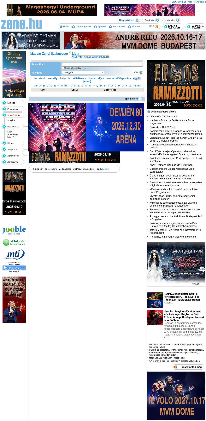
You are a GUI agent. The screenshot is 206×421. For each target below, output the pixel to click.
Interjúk (134, 26)
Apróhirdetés (13, 156)
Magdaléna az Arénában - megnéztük (167, 358)
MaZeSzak (12, 126)
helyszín (65, 78)
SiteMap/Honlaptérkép (83, 169)
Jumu (106, 169)
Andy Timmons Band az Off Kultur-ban (171, 164)
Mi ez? (10, 137)
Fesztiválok (117, 26)
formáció (39, 78)
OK (138, 72)
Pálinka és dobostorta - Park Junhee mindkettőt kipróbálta (176, 350)
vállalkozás (79, 78)
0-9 (36, 85)
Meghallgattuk (81, 26)
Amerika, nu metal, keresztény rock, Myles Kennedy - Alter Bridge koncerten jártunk (174, 353)
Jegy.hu (11, 120)
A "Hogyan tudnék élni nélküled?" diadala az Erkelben (174, 361)
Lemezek (11, 103)
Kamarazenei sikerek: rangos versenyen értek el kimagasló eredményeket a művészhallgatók (176, 132)
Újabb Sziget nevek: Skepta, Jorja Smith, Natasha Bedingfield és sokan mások (172, 177)
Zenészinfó (12, 162)
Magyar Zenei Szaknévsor (49, 53)
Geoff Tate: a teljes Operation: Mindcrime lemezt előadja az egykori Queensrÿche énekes (176, 153)
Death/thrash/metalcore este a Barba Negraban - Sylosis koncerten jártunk (176, 184)
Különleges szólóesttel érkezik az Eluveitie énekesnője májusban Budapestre (173, 204)
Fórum (10, 143)
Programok (12, 109)
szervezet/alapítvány (119, 78)
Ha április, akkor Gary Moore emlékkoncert (173, 236)
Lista (9, 132)
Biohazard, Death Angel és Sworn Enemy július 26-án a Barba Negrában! (176, 139)
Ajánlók (100, 26)
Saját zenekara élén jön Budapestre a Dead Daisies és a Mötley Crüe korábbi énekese (174, 224)
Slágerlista (12, 149)
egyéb (137, 78)
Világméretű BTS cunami (164, 116)
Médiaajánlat (65, 169)
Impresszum (51, 169)
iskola (92, 78)
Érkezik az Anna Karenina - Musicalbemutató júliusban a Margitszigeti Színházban (175, 211)
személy (52, 78)
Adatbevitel (12, 134)
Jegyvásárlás (13, 115)
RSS (153, 26)
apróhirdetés (133, 99)
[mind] (87, 81)
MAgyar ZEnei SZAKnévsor (96, 57)
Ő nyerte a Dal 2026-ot (162, 127)
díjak (101, 78)
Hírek (64, 26)
